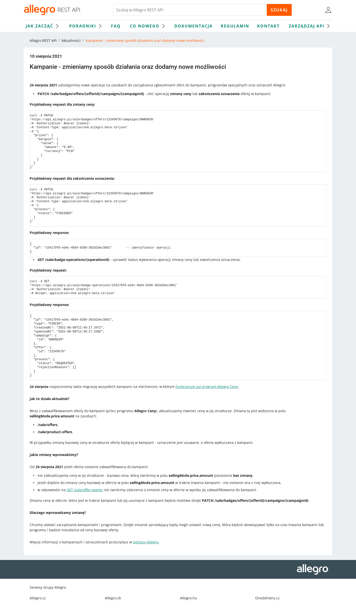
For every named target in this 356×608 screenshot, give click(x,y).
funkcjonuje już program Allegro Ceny (207, 386)
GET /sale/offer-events (85, 489)
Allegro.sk (113, 598)
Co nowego (148, 26)
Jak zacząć (43, 26)
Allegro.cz (38, 598)
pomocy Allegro (145, 542)
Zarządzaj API (310, 26)
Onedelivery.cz (267, 598)
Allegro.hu (188, 598)
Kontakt (268, 26)
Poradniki (86, 26)
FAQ (116, 26)
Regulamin (235, 26)
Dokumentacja (193, 26)
